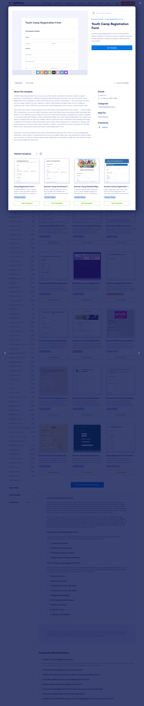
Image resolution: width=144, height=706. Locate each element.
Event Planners (104, 117)
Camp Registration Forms (107, 107)
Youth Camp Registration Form (110, 26)
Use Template (112, 48)
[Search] (94, 13)
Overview (19, 83)
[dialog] (72, 353)
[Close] (140, 3)
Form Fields (29, 83)
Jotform (105, 127)
